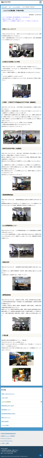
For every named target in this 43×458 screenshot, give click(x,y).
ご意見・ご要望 (5, 443)
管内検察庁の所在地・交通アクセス (9, 450)
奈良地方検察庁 (4, 7)
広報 (10, 7)
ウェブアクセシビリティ (7, 440)
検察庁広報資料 (5, 421)
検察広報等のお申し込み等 (7, 405)
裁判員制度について (6, 409)
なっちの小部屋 (5, 425)
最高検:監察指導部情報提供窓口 (8, 433)
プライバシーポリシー (6, 438)
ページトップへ (40, 455)
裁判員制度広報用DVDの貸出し (8, 413)
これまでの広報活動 (16, 7)
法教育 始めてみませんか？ (8, 393)
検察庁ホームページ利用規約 (8, 436)
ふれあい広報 (4, 397)
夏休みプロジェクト (6, 417)
